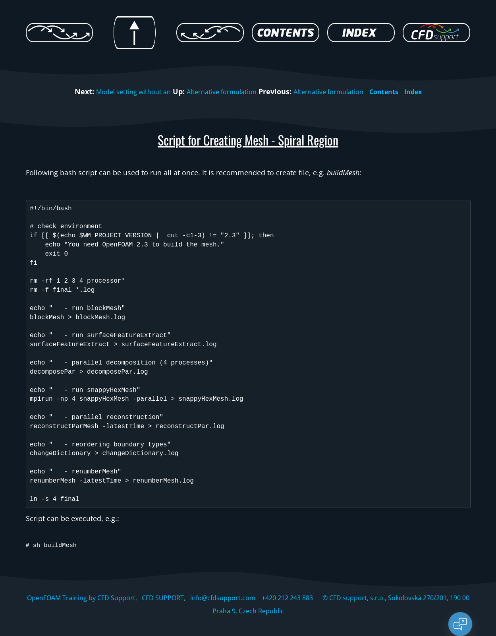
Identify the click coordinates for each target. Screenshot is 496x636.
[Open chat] (460, 624)
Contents (394, 91)
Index (426, 91)
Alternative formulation (219, 91)
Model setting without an (122, 91)
